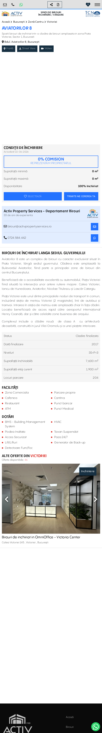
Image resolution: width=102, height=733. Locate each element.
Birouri (70, 727)
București (19, 22)
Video (46, 48)
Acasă (6, 22)
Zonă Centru (36, 22)
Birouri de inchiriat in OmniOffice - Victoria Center (41, 537)
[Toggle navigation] (97, 4)
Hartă (8, 48)
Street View (27, 48)
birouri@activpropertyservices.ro (5, 3)
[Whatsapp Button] (21, 4)
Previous (6, 499)
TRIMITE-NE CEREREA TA (81, 196)
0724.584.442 (13, 3)
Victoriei (52, 22)
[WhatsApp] (95, 726)
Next (95, 499)
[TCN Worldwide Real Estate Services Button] (92, 14)
